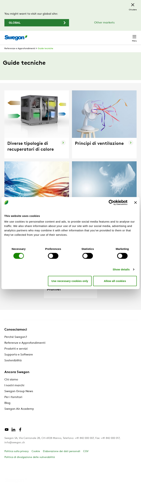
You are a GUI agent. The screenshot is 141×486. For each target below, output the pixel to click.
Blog (7, 403)
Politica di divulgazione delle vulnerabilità (29, 457)
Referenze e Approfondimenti (19, 48)
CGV (85, 451)
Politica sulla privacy (16, 451)
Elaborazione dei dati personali (61, 451)
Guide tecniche (45, 48)
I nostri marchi (14, 385)
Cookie (36, 451)
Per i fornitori (13, 397)
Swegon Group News (18, 391)
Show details (121, 269)
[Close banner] (135, 202)
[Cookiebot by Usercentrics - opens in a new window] (111, 202)
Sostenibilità (13, 360)
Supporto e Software (18, 354)
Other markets (104, 22)
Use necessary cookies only (69, 280)
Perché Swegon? (15, 337)
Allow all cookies (115, 280)
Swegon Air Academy (19, 409)
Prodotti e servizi (16, 348)
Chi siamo (11, 379)
